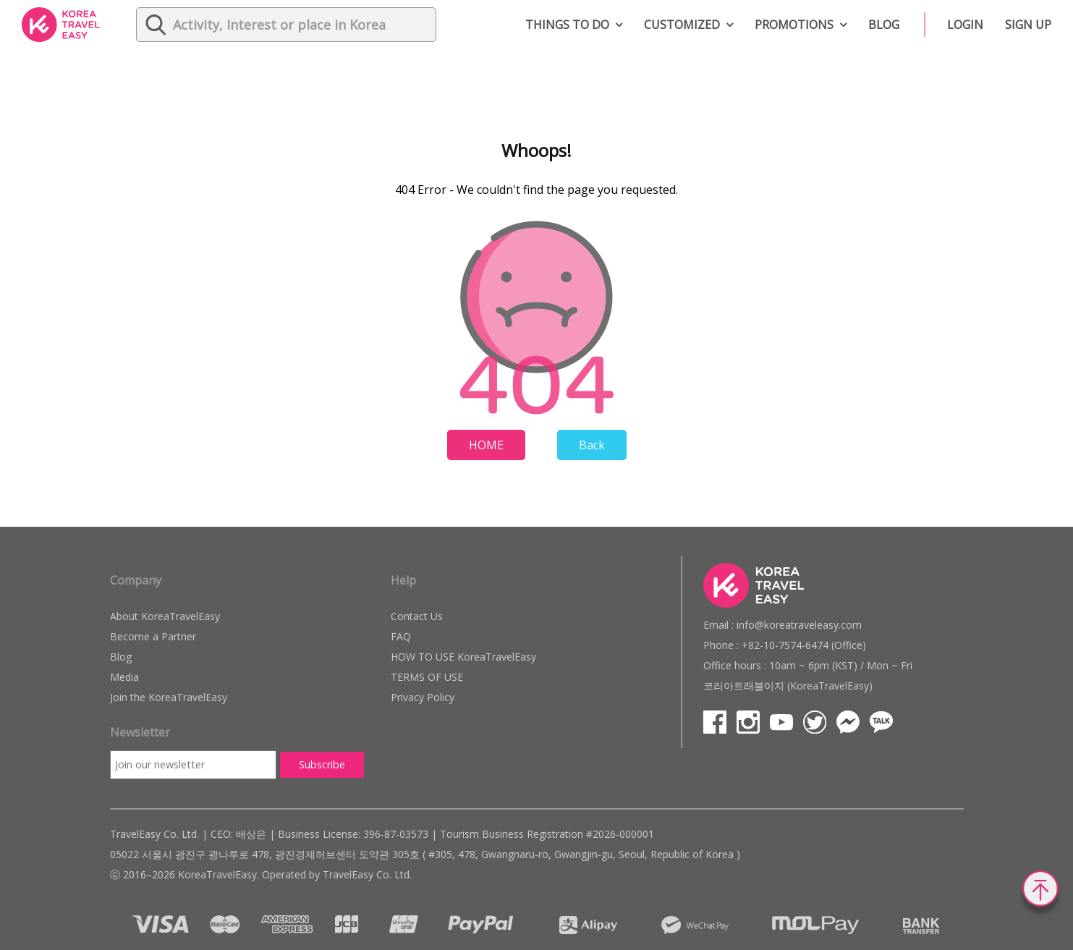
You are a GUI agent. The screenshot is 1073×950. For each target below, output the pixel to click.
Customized (682, 25)
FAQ (401, 636)
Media (124, 677)
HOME (486, 445)
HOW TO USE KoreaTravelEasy (463, 656)
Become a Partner (153, 636)
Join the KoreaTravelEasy (168, 697)
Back (592, 445)
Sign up (1028, 25)
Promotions (794, 25)
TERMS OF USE (427, 677)
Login (965, 25)
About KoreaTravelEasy (165, 616)
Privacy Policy (422, 697)
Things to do (567, 25)
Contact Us (417, 616)
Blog (883, 25)
